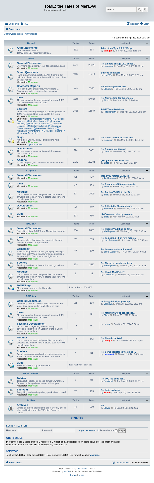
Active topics (31, 34)
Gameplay (23, 248)
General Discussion (29, 63)
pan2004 (108, 75)
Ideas (20, 97)
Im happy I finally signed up (115, 301)
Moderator (33, 68)
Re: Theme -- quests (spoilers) (117, 263)
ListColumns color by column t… (118, 214)
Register (21, 426)
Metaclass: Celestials (37, 123)
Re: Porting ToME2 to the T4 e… (117, 192)
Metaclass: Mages (36, 121)
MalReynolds (110, 231)
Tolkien (21, 378)
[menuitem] (24, 23)
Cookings (108, 140)
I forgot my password (87, 430)
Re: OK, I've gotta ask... (113, 378)
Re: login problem (110, 390)
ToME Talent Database (112, 109)
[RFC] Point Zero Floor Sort (115, 160)
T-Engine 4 (31, 171)
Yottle (107, 392)
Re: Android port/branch (113, 149)
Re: (102, 405)
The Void (22, 389)
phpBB (67, 471)
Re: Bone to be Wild (111, 338)
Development (25, 148)
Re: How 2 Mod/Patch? (113, 272)
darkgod (108, 50)
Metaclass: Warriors (40, 119)
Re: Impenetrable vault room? (116, 249)
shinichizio (109, 274)
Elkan (106, 315)
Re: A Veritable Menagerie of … (117, 206)
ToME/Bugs (24, 285)
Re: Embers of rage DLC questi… (118, 63)
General (30, 43)
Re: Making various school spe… (118, 313)
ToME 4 (30, 58)
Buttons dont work (110, 72)
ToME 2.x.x (31, 224)
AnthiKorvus (110, 178)
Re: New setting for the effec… (117, 98)
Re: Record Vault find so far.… (117, 229)
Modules (22, 191)
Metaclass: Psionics (45, 128)
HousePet (108, 208)
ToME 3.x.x (31, 296)
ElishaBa (108, 304)
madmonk (109, 354)
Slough (107, 89)
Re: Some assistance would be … (118, 352)
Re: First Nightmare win (113, 86)
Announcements (27, 47)
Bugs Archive (35, 144)
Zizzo (106, 100)
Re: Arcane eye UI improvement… (118, 184)
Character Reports (28, 86)
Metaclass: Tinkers (51, 131)
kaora (106, 186)
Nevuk (107, 324)
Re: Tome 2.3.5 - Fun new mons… (118, 238)
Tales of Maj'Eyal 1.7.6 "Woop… (117, 48)
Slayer (107, 408)
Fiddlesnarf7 (110, 112)
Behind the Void (30, 373)
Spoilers (22, 108)
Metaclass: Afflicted (36, 126)
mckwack (108, 66)
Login (9, 426)
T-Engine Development (31, 323)
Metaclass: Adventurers (38, 129)
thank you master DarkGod (115, 176)
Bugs (20, 137)
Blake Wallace (111, 252)
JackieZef (95, 455)
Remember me (109, 430)
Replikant (108, 381)
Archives (31, 400)
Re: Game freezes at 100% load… (118, 137)
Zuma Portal (81, 469)
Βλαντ (107, 151)
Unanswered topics (13, 34)
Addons (22, 159)
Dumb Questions (27, 72)
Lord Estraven (111, 240)
